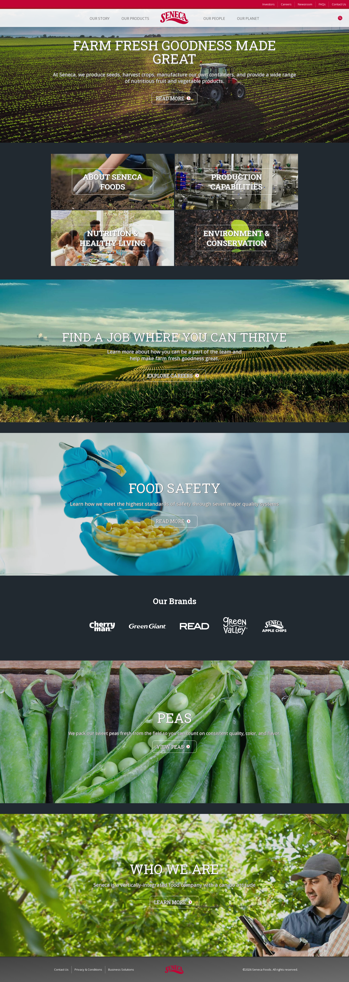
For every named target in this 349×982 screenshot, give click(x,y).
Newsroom (305, 4)
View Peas (170, 746)
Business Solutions (121, 970)
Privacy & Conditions (88, 970)
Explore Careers (170, 375)
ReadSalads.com (194, 626)
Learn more (170, 902)
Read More (170, 98)
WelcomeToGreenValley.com (235, 626)
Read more (170, 521)
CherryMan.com (102, 626)
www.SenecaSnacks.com (274, 626)
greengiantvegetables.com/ (147, 626)
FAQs (322, 4)
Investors (268, 4)
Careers (286, 4)
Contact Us (339, 4)
